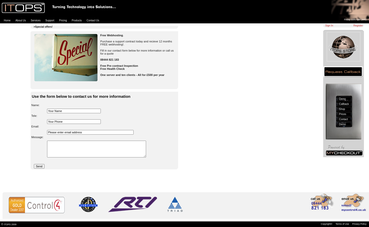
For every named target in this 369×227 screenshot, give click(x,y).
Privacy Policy (359, 224)
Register (358, 25)
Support (49, 20)
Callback (344, 104)
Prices (342, 114)
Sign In (329, 25)
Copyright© (326, 224)
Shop (342, 109)
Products (77, 20)
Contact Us (93, 20)
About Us (21, 20)
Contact (343, 119)
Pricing (63, 20)
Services (35, 20)
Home (7, 20)
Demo (342, 99)
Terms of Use (342, 224)
